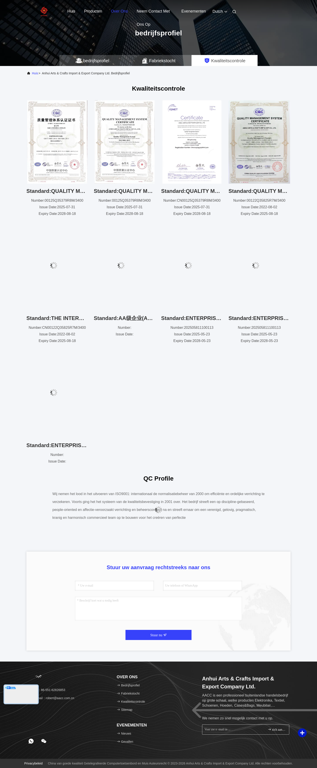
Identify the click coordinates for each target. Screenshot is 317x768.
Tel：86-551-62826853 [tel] (47, 690)
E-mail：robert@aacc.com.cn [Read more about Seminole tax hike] (51, 698)
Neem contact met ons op (153, 13)
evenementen (193, 11)
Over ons (119, 11)
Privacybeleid (33, 763)
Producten (93, 11)
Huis (71, 11)
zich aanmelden (277, 729)
